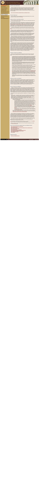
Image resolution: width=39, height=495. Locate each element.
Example (15, 107)
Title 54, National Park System (14, 131)
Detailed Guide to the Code (18, 109)
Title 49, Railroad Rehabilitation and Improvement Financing (18, 130)
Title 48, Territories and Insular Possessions (16, 129)
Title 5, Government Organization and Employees (17, 126)
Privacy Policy (36, 139)
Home (37, 4)
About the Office (31, 139)
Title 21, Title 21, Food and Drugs (15, 128)
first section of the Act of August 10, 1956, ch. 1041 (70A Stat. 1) (18, 24)
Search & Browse (14, 123)
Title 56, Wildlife (13, 132)
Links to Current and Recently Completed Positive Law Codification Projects (20, 12)
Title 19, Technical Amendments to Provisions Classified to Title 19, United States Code (21, 127)
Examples (30, 105)
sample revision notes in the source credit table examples (20, 111)
